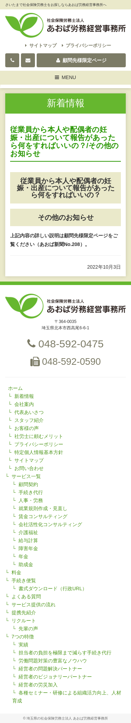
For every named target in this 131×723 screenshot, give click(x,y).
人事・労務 (31, 500)
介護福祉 (28, 532)
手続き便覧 (24, 580)
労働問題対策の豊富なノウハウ (53, 660)
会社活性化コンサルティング (50, 524)
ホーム (15, 388)
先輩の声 (28, 628)
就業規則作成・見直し (43, 508)
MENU (65, 78)
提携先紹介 (24, 612)
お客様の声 (26, 428)
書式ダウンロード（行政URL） (53, 588)
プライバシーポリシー (86, 45)
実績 (23, 644)
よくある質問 (26, 596)
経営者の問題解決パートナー (50, 668)
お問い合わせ (29, 468)
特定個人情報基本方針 (38, 452)
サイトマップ (41, 45)
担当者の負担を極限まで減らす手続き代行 (65, 652)
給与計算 (28, 540)
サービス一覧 (26, 476)
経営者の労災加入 (38, 684)
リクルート (24, 620)
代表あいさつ (29, 412)
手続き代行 (31, 492)
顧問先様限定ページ (81, 60)
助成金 (26, 564)
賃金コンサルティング (43, 516)
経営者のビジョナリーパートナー (55, 676)
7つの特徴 (23, 636)
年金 (23, 556)
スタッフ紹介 (29, 420)
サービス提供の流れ (34, 604)
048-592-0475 (65, 343)
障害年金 (28, 548)
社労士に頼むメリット (38, 436)
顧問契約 (28, 484)
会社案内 (24, 404)
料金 (16, 572)
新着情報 (24, 396)
